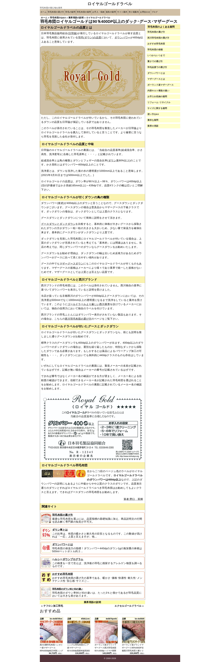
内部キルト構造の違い (158, 91)
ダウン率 (113, 160)
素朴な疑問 (152, 120)
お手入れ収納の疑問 (157, 97)
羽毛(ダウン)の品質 (89, 37)
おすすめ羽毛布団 (62, 574)
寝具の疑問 (123, 12)
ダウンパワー (122, 37)
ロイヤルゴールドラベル (109, 4)
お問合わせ (163, 12)
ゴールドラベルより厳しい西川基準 (89, 304)
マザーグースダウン (71, 263)
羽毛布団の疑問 (91, 12)
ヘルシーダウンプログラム (67, 559)
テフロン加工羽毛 (53, 606)
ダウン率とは (60, 529)
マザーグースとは (156, 79)
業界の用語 (152, 126)
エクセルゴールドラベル (128, 606)
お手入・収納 (108, 12)
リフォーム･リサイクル (158, 102)
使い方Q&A (153, 114)
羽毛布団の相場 (155, 49)
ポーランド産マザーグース (160, 85)
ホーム (44, 12)
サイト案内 (136, 12)
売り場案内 (149, 12)
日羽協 (72, 33)
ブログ (173, 12)
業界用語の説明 (92, 602)
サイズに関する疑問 (157, 108)
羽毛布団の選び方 (58, 12)
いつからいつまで (156, 55)
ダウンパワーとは (62, 544)
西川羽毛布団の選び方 (78, 319)
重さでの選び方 (155, 61)
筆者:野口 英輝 (133, 499)
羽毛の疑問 (75, 12)
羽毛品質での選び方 (157, 67)
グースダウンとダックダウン (58, 224)
